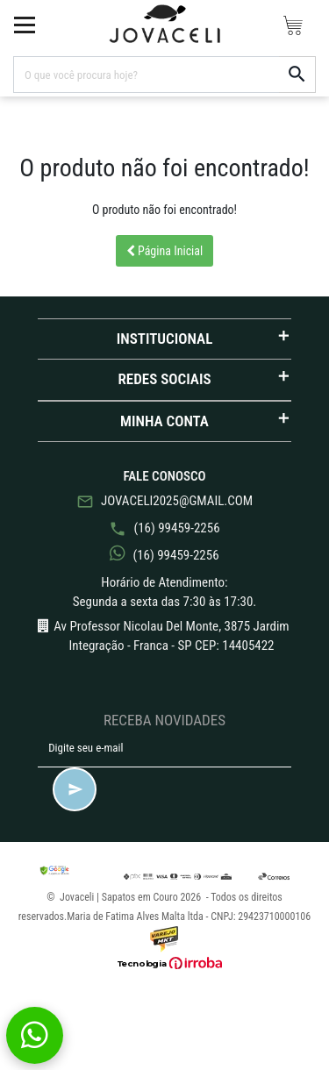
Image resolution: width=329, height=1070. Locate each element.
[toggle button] (25, 25)
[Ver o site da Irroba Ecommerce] (165, 963)
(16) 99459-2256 (164, 528)
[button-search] (297, 74)
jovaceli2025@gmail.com (164, 501)
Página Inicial (165, 251)
